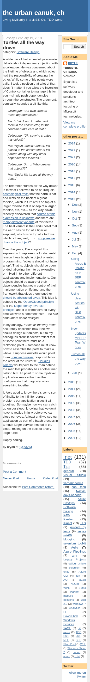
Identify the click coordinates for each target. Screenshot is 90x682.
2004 (72, 438)
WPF (75, 555)
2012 (72, 382)
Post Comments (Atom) (38, 487)
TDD (67, 462)
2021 (72, 157)
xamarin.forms (73, 483)
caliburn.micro (77, 563)
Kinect (67, 523)
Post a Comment (14, 471)
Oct (75, 218)
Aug (75, 232)
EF (65, 611)
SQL (78, 640)
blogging (69, 539)
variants (29, 222)
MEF (66, 640)
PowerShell (70, 615)
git (79, 628)
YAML (67, 628)
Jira (78, 636)
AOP (66, 579)
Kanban (68, 519)
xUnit (77, 656)
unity (66, 571)
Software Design (28, 52)
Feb (75, 253)
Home (31, 478)
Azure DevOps (74, 501)
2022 (72, 150)
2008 (72, 410)
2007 (72, 417)
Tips (66, 467)
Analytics (74, 607)
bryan (73, 63)
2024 (72, 143)
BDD (78, 632)
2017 (72, 178)
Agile (74, 547)
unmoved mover (22, 357)
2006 (72, 424)
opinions (68, 599)
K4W (66, 515)
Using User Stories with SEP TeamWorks (78, 307)
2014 (72, 192)
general (68, 471)
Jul (74, 239)
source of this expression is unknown (29, 216)
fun (78, 575)
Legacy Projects (74, 559)
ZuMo (82, 587)
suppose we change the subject (29, 240)
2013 (72, 199)
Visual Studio (74, 475)
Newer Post (11, 478)
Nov (75, 211)
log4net (74, 591)
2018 (72, 171)
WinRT (67, 587)
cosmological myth (16, 194)
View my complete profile (74, 124)
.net (67, 457)
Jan (75, 372)
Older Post (50, 478)
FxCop (82, 579)
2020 (72, 164)
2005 (72, 431)
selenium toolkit (74, 543)
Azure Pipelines (74, 551)
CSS (65, 636)
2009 (72, 403)
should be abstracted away (21, 297)
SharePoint (69, 644)
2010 (72, 396)
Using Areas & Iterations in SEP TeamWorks (78, 272)
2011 (72, 389)
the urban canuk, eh (34, 12)
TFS (83, 523)
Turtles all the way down (78, 358)
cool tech (79, 487)
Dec (75, 204)
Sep (75, 225)
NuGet (75, 583)
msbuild (68, 595)
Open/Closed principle (38, 301)
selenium (74, 567)
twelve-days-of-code (74, 493)
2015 (72, 185)
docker (76, 652)
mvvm (66, 656)
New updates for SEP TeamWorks (78, 338)
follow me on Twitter (77, 674)
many (7, 222)
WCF (83, 644)
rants (66, 632)
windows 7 (79, 603)
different (17, 222)
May (75, 246)
